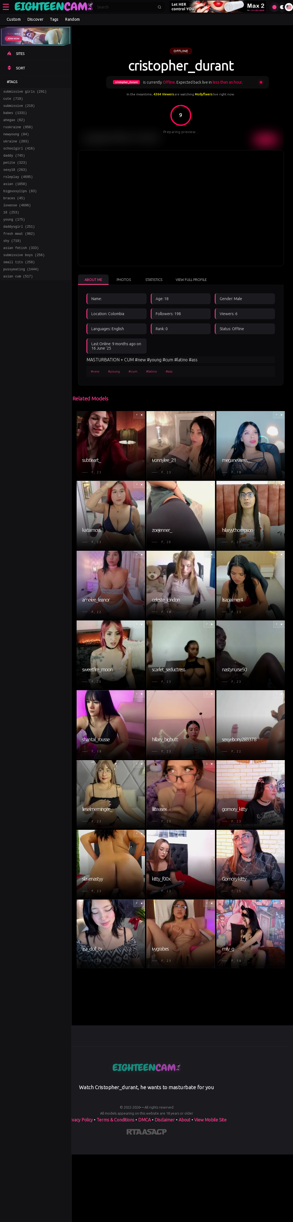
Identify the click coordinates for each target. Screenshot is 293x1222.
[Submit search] (159, 7)
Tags (54, 19)
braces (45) (14, 211)
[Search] (125, 7)
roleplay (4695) (18, 187)
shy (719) (12, 258)
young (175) (14, 235)
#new (95, 371)
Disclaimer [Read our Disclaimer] (165, 1119)
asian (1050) (15, 195)
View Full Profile (191, 280)
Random (72, 19)
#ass (169, 371)
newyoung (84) (16, 139)
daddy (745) (14, 163)
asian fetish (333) (21, 266)
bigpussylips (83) (20, 203)
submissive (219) (19, 108)
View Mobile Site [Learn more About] (210, 1119)
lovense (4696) (17, 219)
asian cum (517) (18, 298)
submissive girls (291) (25, 92)
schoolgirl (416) (19, 155)
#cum (133, 371)
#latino (151, 371)
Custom (14, 19)
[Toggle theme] (282, 7)
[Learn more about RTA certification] (134, 1132)
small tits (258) (19, 282)
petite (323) (15, 171)
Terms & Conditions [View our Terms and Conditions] (115, 1119)
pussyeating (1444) (21, 290)
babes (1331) (15, 116)
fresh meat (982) (19, 250)
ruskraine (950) (18, 132)
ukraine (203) (16, 147)
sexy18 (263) (15, 179)
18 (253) (11, 227)
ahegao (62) (14, 124)
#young (114, 371)
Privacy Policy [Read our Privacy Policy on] (79, 1119)
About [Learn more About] (184, 1119)
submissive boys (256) (24, 274)
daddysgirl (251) (19, 243)
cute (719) (13, 100)
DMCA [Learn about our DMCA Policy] (144, 1119)
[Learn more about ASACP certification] (154, 1132)
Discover (35, 19)
